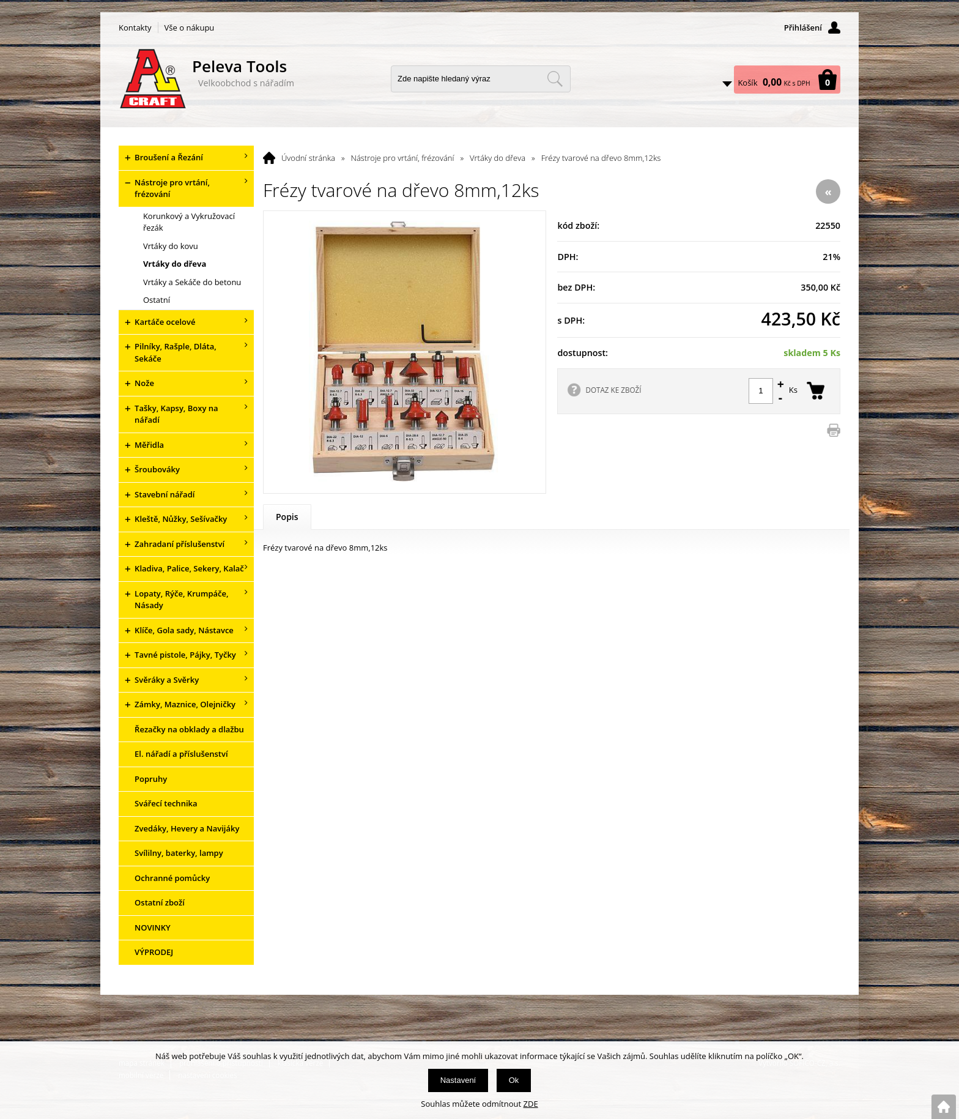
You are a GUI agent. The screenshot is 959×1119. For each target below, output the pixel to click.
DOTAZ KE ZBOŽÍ (613, 390)
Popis (287, 516)
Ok (514, 1080)
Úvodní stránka (308, 157)
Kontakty (135, 27)
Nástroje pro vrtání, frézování (402, 157)
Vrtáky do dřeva (497, 157)
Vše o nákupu (190, 27)
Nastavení (458, 1080)
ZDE (531, 1103)
